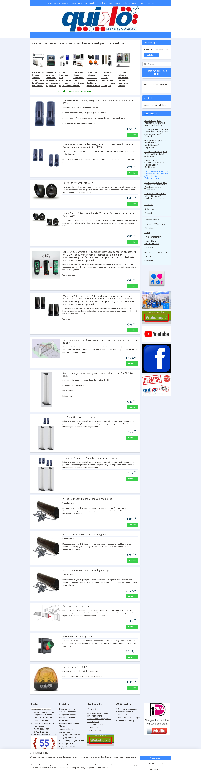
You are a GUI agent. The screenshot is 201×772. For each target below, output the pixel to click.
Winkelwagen (151, 55)
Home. (49, 3)
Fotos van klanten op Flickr (157, 72)
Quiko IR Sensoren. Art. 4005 (77, 183)
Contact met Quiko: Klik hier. (155, 105)
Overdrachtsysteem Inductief (78, 606)
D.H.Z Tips (149, 208)
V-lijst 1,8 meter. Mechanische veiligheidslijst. (87, 534)
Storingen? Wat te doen (155, 224)
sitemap (96, 767)
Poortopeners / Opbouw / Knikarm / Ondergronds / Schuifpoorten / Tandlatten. (156, 133)
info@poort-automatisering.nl (41, 709)
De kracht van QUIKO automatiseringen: (138, 3)
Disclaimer (149, 228)
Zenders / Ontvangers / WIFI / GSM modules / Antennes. (155, 153)
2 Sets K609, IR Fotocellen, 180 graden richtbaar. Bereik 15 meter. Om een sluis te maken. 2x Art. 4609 (98, 146)
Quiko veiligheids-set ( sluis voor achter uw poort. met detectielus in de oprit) (100, 341)
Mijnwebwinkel (134, 767)
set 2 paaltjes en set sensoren (78, 417)
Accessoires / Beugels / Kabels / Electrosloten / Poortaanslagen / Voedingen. (155, 186)
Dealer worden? (152, 219)
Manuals (148, 204)
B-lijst (147, 232)
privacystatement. (153, 236)
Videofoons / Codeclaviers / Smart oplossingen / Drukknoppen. (154, 164)
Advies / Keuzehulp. (62, 3)
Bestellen (132, 134)
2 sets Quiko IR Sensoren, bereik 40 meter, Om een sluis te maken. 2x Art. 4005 (99, 215)
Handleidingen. (95, 3)
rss (102, 767)
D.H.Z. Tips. (108, 3)
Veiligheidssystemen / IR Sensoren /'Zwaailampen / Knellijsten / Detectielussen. (156, 175)
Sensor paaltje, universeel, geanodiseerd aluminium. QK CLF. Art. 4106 (98, 375)
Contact (117, 3)
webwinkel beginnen (112, 767)
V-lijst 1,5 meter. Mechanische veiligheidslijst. (87, 498)
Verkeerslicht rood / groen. (77, 636)
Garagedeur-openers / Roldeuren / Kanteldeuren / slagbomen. (155, 144)
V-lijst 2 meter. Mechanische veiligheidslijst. (86, 570)
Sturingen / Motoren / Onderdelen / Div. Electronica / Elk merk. (155, 195)
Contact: (92, 709)
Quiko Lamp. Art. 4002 (74, 667)
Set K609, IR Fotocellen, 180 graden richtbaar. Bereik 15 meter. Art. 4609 (99, 102)
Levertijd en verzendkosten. (151, 242)
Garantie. (148, 260)
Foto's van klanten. (79, 3)
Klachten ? (149, 247)
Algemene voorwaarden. (156, 252)
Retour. (148, 256)
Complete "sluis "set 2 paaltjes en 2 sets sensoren (89, 458)
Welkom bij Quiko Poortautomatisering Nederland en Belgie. (154, 122)
